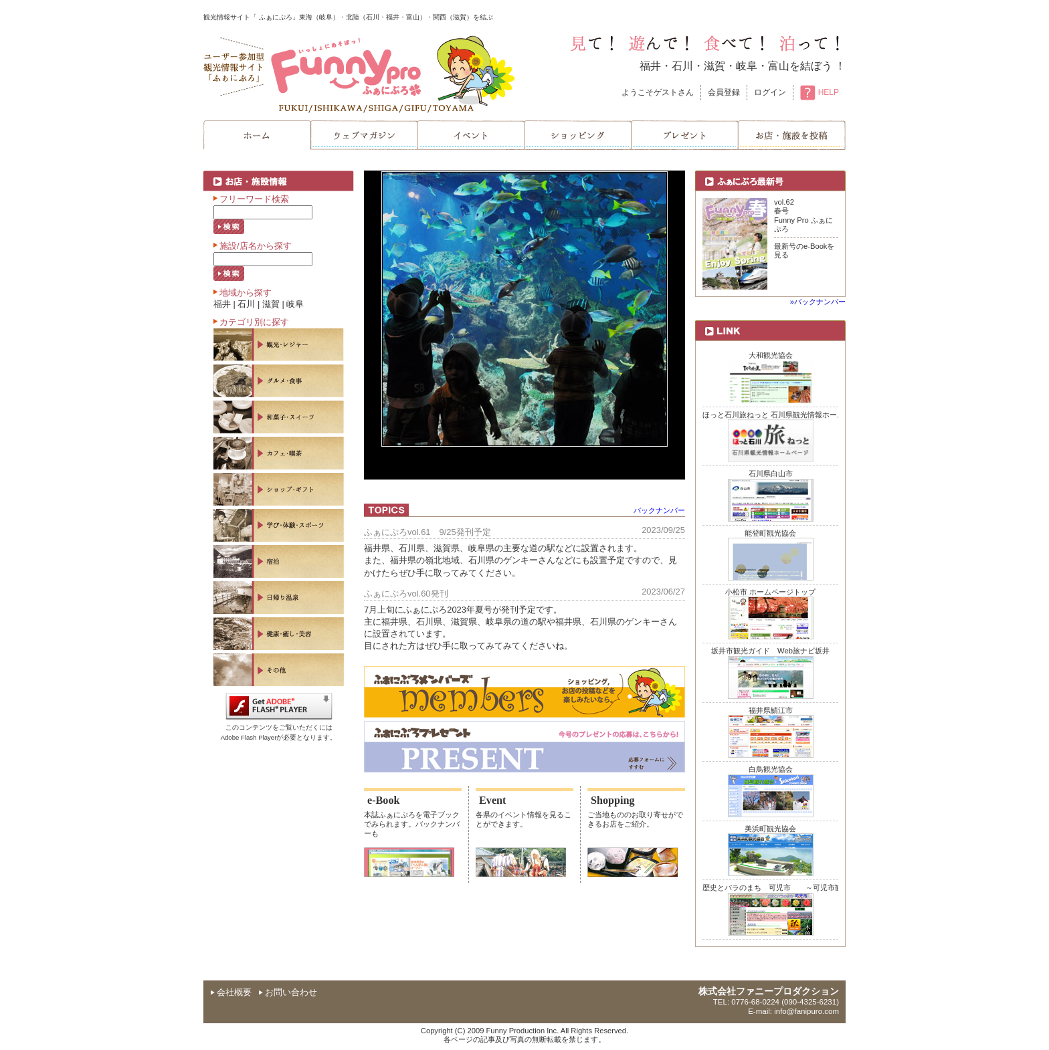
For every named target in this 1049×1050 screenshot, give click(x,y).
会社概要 (234, 992)
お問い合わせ (291, 992)
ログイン (770, 92)
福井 (650, 66)
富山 (778, 66)
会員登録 (724, 92)
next (648, 322)
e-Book (383, 801)
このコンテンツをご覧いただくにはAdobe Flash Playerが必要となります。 (279, 727)
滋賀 (714, 66)
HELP (819, 92)
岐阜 (746, 66)
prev (401, 322)
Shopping (613, 801)
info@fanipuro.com (806, 1011)
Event (492, 801)
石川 (682, 66)
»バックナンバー (818, 302)
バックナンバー (659, 510)
